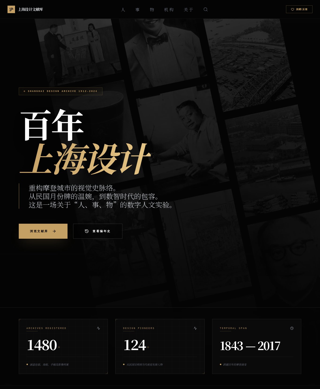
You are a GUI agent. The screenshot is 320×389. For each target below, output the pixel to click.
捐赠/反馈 (299, 9)
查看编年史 (98, 231)
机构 (169, 9)
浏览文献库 (43, 231)
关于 (189, 9)
